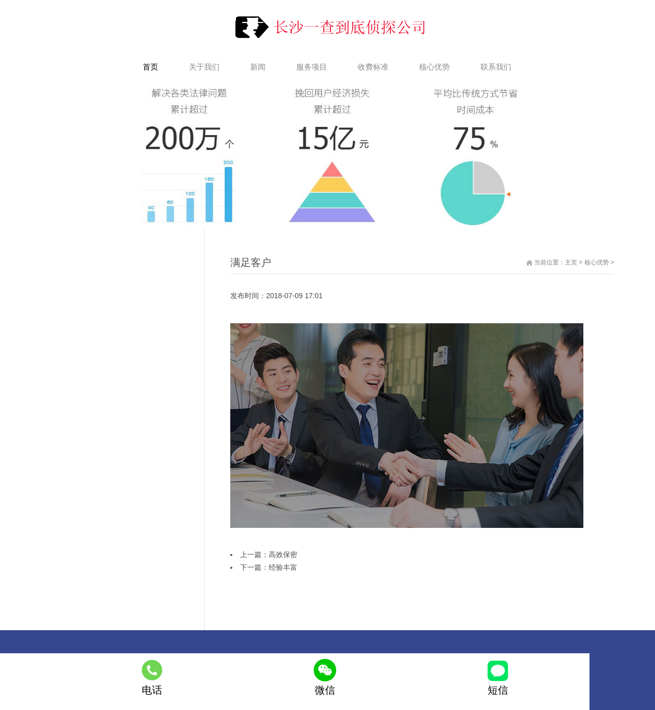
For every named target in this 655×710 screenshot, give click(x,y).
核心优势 (596, 262)
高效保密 (283, 554)
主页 (571, 262)
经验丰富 (283, 567)
